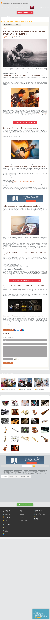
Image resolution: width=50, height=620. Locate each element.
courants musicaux (30, 135)
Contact (44, 7)
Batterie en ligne (43, 471)
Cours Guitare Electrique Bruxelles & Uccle (39, 469)
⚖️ (34, 513)
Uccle (6, 530)
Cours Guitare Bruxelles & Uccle (22, 469)
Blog (41, 7)
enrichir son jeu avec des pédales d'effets (12, 291)
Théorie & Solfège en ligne (15, 472)
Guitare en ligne (44, 472)
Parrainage (22, 515)
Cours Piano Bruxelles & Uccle (9, 469)
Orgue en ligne (35, 471)
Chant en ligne (6, 472)
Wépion (6, 533)
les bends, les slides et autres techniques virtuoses (23, 181)
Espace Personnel (38, 510)
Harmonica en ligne (18, 471)
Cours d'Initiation (8, 510)
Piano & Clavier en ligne (35, 472)
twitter (18, 330)
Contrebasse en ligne (42, 470)
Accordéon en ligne (27, 471)
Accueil (2, 7)
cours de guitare (16, 78)
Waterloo (6, 532)
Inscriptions (27, 7)
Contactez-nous (38, 512)
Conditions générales (39, 513)
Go (34, 466)
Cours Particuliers (8, 513)
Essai (12, 7)
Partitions (37, 7)
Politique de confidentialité (40, 515)
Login (48, 7)
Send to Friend (8, 329)
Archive (16, 24)
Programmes (7, 7)
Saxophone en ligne (8, 471)
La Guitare (5, 36)
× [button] (48, 609)
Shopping (37, 520)
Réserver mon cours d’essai (25, 12)
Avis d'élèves (22, 516)
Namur (6, 529)
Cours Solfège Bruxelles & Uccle (30, 470)
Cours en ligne (16, 7)
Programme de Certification (10, 516)
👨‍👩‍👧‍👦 (3, 512)
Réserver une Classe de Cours (25, 519)
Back (5, 28)
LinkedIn (23, 330)
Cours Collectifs (8, 512)
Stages (22, 7)
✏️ (3, 510)
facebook (15, 330)
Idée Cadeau (22, 513)
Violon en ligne (26, 472)
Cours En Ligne (7, 515)
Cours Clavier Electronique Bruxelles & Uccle (13, 470)
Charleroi (6, 527)
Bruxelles (6, 526)
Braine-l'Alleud (7, 524)
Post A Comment (8, 362)
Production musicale (23, 520)
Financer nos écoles (39, 516)
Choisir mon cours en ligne (25, 505)
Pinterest (21, 330)
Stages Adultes (7, 519)
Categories (9, 24)
